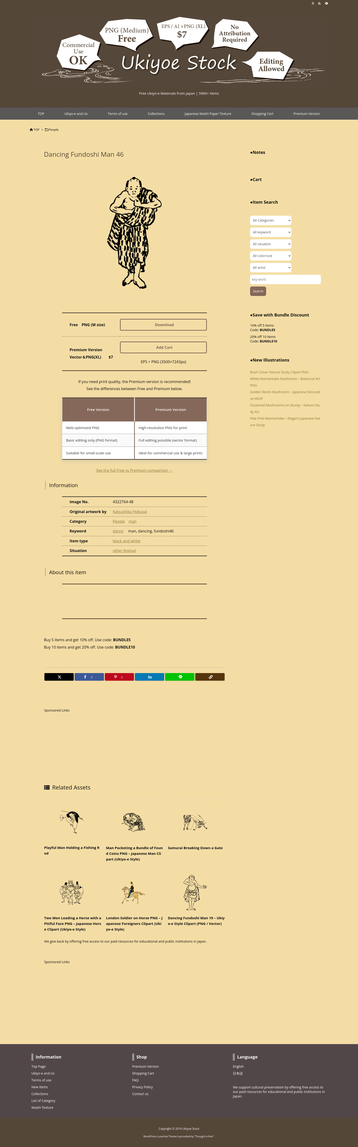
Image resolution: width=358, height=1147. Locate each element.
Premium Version (145, 1066)
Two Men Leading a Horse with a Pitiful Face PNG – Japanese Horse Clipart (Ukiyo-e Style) (72, 923)
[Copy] (210, 677)
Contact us (140, 1094)
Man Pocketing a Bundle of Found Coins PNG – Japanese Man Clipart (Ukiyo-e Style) (134, 853)
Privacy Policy (142, 1087)
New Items (39, 1087)
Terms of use (41, 1080)
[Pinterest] (119, 677)
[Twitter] (59, 677)
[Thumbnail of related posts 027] (73, 822)
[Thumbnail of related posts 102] (196, 892)
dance (118, 531)
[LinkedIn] (149, 677)
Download (164, 324)
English (238, 1066)
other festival (124, 550)
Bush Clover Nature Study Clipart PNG (279, 372)
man (133, 521)
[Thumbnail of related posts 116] (73, 892)
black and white (126, 541)
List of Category (43, 1100)
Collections (39, 1094)
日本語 (238, 1073)
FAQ (135, 1080)
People (54, 129)
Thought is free (204, 1136)
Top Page (38, 1066)
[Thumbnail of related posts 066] (135, 822)
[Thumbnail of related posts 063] (135, 892)
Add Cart (164, 347)
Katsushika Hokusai (130, 511)
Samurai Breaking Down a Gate (195, 847)
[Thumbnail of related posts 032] (196, 822)
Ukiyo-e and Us (43, 1073)
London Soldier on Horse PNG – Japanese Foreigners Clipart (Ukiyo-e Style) (134, 923)
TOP (36, 129)
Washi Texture (42, 1107)
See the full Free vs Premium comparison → (134, 470)
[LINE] (179, 677)
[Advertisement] (84, 747)
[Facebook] (89, 677)
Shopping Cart (143, 1073)
